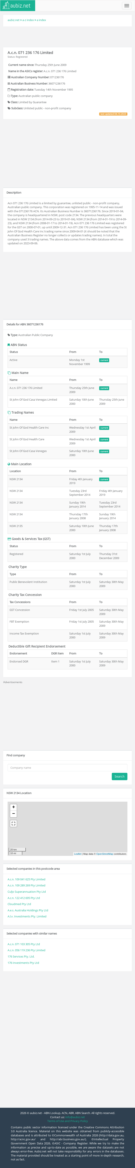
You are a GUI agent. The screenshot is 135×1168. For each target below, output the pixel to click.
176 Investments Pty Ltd (23, 963)
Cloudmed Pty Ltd (19, 904)
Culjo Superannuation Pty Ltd (27, 892)
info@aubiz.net (75, 1117)
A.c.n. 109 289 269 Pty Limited (26, 885)
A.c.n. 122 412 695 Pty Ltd (24, 898)
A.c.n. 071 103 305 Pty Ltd (24, 944)
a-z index (28, 20)
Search (120, 776)
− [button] (13, 814)
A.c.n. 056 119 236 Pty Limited (26, 950)
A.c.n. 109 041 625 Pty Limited (26, 879)
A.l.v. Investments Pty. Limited (27, 916)
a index (41, 20)
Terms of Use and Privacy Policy (67, 1121)
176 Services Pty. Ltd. (21, 956)
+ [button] (13, 807)
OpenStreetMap (104, 854)
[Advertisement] (67, 36)
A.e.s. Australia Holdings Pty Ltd (28, 910)
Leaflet (77, 854)
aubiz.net (14, 20)
